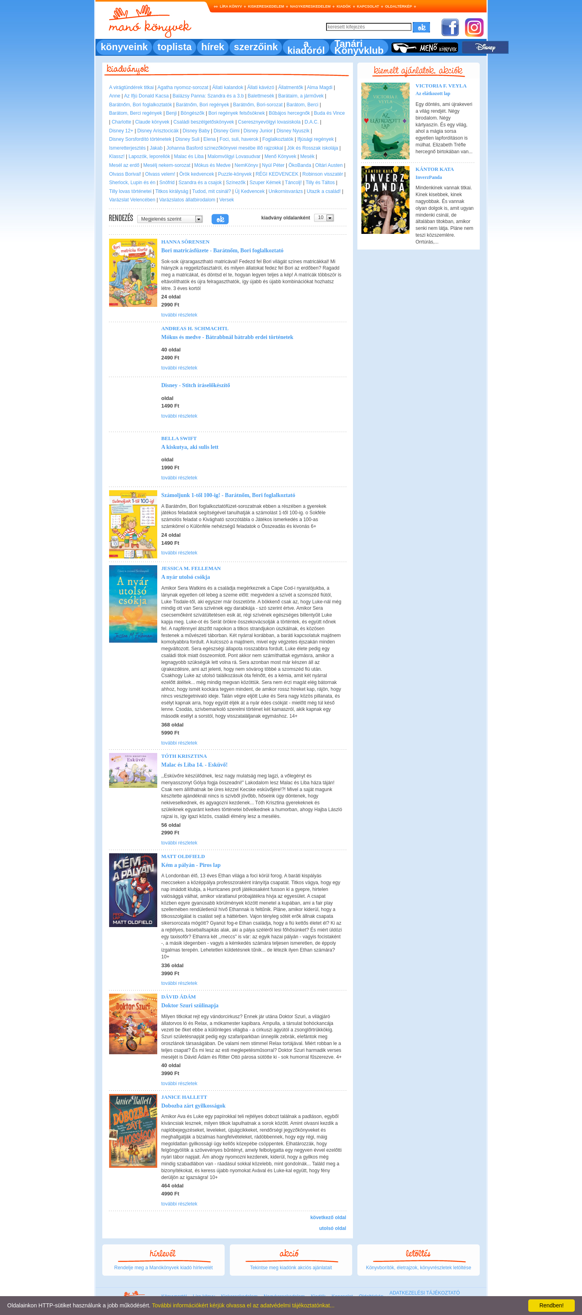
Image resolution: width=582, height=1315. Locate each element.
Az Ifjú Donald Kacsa (146, 96)
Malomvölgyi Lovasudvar (234, 156)
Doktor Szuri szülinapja (190, 1005)
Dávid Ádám (178, 997)
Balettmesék (261, 96)
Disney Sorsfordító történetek (140, 139)
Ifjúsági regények (315, 139)
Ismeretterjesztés (127, 148)
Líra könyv (231, 6)
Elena (209, 139)
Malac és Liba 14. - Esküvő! (194, 765)
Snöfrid (166, 182)
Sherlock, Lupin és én (132, 182)
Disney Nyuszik (293, 131)
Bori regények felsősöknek (237, 113)
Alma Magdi (319, 87)
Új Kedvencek (250, 191)
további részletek (179, 315)
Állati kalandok (227, 87)
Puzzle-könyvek (235, 174)
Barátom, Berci (302, 105)
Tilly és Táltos (320, 182)
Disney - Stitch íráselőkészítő (195, 385)
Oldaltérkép (398, 6)
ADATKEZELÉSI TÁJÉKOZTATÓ (424, 1293)
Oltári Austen (329, 165)
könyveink (124, 46)
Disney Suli (187, 139)
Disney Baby (196, 131)
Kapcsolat (368, 6)
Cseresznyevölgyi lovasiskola (269, 122)
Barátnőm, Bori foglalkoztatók (140, 105)
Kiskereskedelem (266, 6)
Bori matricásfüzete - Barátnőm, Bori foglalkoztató (222, 251)
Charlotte (121, 122)
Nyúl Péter (273, 165)
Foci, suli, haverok (239, 139)
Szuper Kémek (265, 182)
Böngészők (192, 113)
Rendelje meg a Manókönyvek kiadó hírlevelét (163, 1267)
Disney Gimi (227, 131)
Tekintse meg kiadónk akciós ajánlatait (291, 1267)
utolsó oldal (332, 1228)
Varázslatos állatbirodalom (187, 200)
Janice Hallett (184, 1097)
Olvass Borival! (125, 174)
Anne (114, 96)
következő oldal (328, 1217)
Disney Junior (258, 131)
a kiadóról (305, 47)
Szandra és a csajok (200, 182)
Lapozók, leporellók (149, 156)
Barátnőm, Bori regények (202, 105)
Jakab (156, 148)
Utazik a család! (324, 191)
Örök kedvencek (196, 174)
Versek (226, 200)
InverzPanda (429, 177)
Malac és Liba (189, 156)
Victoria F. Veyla (441, 86)
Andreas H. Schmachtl (195, 328)
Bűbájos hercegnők (289, 113)
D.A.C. (311, 122)
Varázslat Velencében (132, 200)
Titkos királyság (171, 191)
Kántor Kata (435, 169)
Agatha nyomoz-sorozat (183, 87)
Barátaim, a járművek (300, 96)
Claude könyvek (152, 122)
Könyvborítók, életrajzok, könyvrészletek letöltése (418, 1267)
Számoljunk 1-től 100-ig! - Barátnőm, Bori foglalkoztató (228, 495)
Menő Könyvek (280, 156)
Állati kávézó (260, 87)
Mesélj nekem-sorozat (166, 165)
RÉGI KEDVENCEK (277, 174)
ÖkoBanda (299, 165)
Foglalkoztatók (277, 139)
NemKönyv (246, 165)
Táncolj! (293, 182)
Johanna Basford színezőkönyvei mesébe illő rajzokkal (224, 148)
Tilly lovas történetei (130, 191)
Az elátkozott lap (433, 93)
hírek (212, 46)
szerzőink (256, 46)
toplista (174, 46)
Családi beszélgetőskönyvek (203, 122)
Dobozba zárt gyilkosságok (193, 1106)
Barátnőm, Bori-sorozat (257, 105)
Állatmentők (290, 87)
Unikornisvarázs (286, 191)
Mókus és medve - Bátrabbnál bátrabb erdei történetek (227, 337)
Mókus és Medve (212, 165)
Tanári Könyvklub (359, 47)
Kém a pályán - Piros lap (191, 865)
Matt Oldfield (183, 856)
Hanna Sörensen (185, 242)
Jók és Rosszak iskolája (312, 148)
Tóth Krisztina (184, 756)
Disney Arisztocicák (157, 131)
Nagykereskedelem (310, 6)
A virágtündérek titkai (131, 87)
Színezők (235, 182)
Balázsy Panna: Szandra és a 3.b (207, 96)
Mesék (307, 156)
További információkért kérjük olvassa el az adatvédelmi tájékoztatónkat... (243, 1305)
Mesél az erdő (124, 165)
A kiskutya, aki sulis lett (190, 447)
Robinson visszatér (322, 174)
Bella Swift (179, 438)
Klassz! (117, 156)
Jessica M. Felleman (191, 568)
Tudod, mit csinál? (211, 191)
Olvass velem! (160, 174)
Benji (171, 113)
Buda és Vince (329, 113)
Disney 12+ (121, 131)
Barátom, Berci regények (135, 113)
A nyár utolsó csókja (185, 577)
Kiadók (344, 6)
